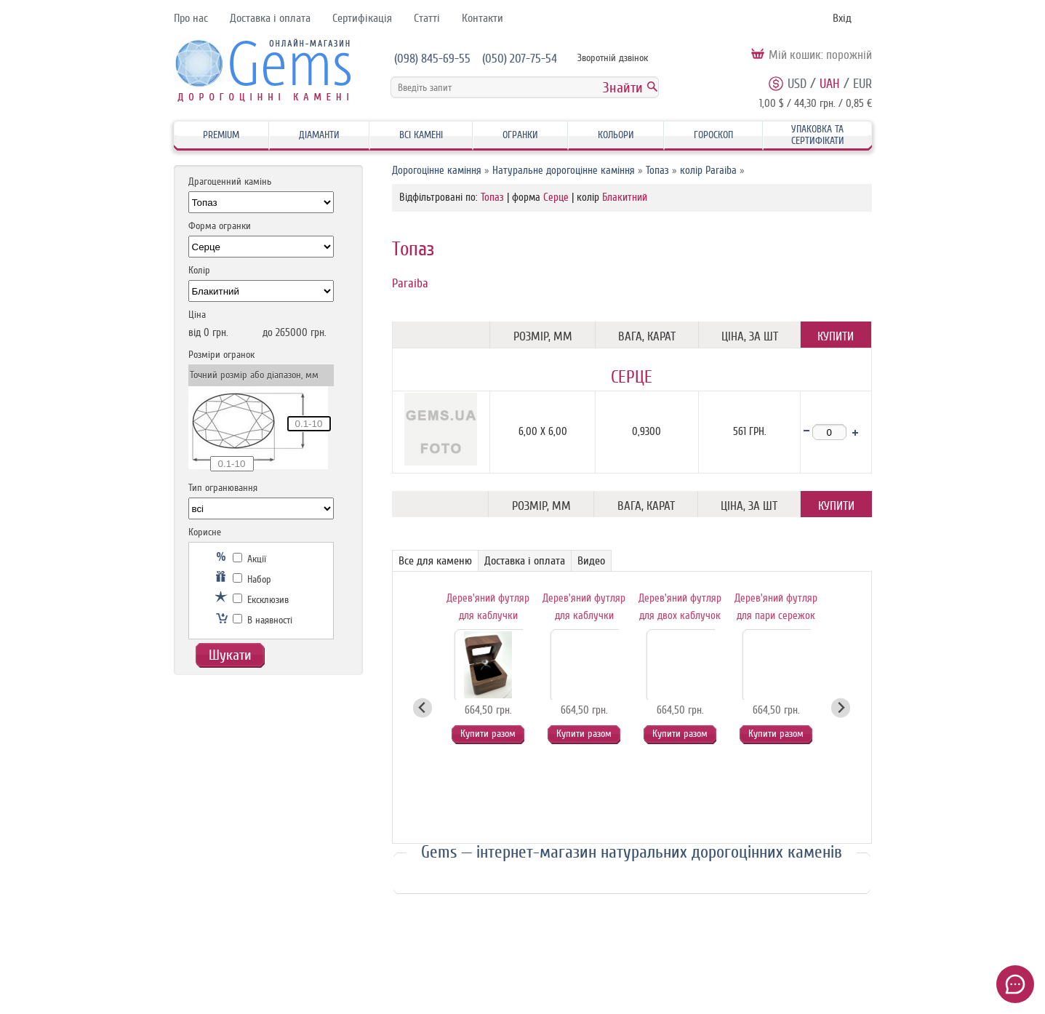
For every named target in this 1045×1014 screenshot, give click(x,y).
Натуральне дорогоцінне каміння (563, 170)
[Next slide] (841, 708)
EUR (862, 83)
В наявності (262, 620)
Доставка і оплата (270, 18)
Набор (252, 579)
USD (797, 83)
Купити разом (488, 733)
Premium (221, 134)
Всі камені (421, 134)
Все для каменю (435, 560)
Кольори (616, 134)
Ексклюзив (261, 599)
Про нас (191, 18)
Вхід (842, 18)
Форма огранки (219, 225)
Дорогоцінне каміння (436, 170)
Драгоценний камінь (229, 181)
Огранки (520, 134)
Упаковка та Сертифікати (817, 135)
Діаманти (319, 134)
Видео (591, 560)
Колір (199, 270)
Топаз (657, 170)
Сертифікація (362, 18)
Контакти (482, 18)
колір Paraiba (708, 170)
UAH (830, 83)
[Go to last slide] (423, 708)
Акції (249, 559)
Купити (835, 336)
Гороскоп (713, 134)
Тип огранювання (222, 487)
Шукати (230, 655)
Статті (427, 18)
